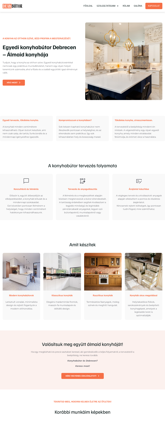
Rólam (126, 6)
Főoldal (88, 6)
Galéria (138, 6)
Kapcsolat (154, 6)
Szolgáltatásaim (108, 6)
